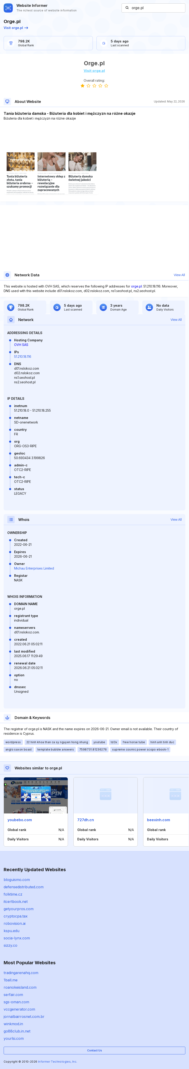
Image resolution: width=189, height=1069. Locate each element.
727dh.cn (85, 820)
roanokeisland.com (20, 987)
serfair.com (13, 994)
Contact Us (94, 1050)
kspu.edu (11, 930)
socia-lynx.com (17, 938)
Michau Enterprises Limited (34, 568)
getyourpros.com (19, 909)
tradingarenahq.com (21, 972)
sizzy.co (10, 945)
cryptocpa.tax (16, 916)
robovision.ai (15, 923)
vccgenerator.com (19, 1009)
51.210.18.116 (22, 356)
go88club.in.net (17, 1031)
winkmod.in (13, 1024)
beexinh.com (158, 820)
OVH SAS (21, 345)
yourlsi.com (14, 1038)
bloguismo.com (17, 879)
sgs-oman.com (16, 1002)
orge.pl (136, 286)
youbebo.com (20, 820)
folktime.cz (13, 894)
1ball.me (11, 980)
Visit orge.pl (16, 28)
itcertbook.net (16, 901)
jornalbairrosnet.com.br (24, 1016)
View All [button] (179, 275)
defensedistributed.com (24, 887)
